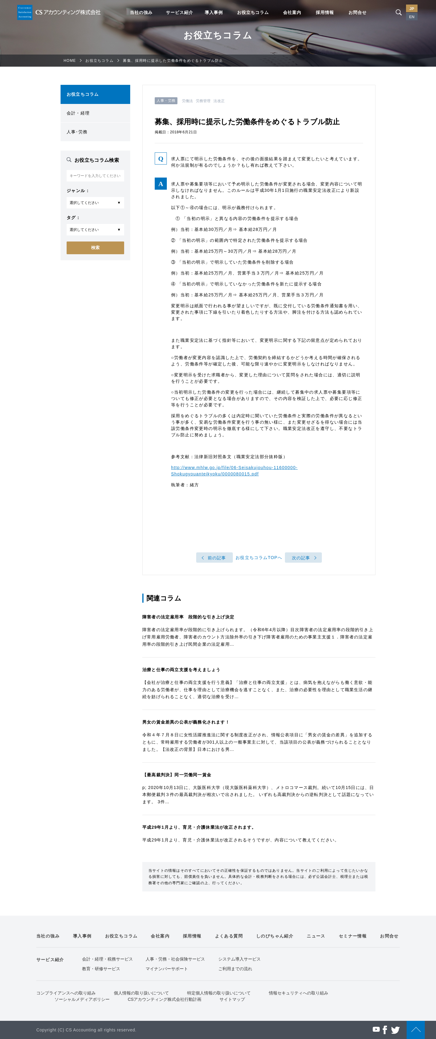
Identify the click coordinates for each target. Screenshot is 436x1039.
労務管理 (203, 101)
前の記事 (217, 557)
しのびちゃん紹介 (274, 936)
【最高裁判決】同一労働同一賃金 (176, 774)
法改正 (218, 101)
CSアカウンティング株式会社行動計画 (164, 999)
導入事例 (214, 12)
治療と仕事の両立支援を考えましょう (181, 669)
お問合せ (357, 12)
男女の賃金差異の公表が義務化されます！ (186, 722)
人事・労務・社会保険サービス (175, 959)
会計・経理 (78, 113)
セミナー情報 (353, 936)
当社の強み (141, 12)
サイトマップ (232, 999)
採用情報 (325, 12)
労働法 (187, 101)
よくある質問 (229, 936)
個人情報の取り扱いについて (141, 993)
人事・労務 (166, 100)
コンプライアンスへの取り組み (66, 993)
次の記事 (301, 557)
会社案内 (292, 12)
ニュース (316, 936)
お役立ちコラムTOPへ (259, 558)
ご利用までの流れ (235, 968)
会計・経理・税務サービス (107, 959)
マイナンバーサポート (167, 968)
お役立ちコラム (253, 12)
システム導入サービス (239, 959)
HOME (70, 60)
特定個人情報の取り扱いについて (219, 993)
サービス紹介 (179, 12)
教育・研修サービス (101, 968)
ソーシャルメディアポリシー (82, 999)
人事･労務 (77, 131)
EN (412, 17)
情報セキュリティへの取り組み (298, 993)
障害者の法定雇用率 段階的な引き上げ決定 (188, 616)
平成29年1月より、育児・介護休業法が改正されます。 (199, 827)
